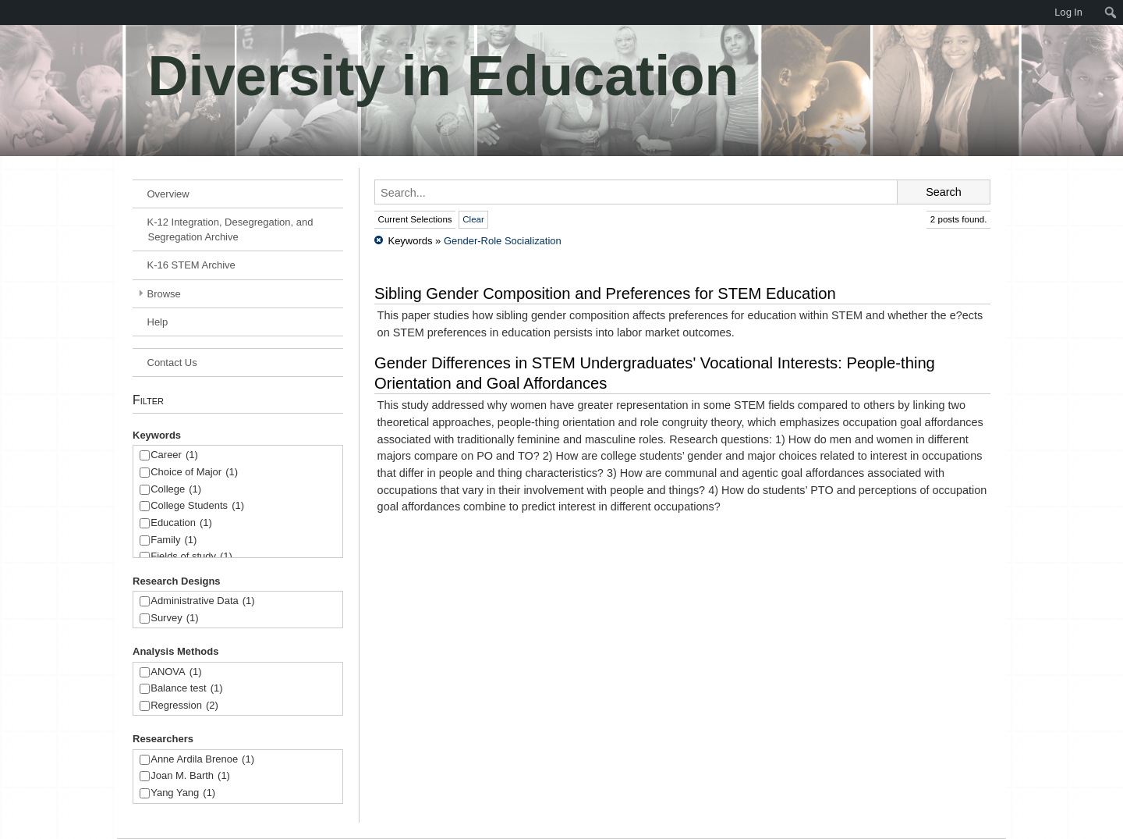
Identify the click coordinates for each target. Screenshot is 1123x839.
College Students (197, 506)
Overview (168, 194)
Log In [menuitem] (1068, 12)
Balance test (186, 688)
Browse (164, 294)
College (176, 489)
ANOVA (176, 672)
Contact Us (172, 362)
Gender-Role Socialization (503, 241)
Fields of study (191, 556)
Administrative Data (202, 601)
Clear (473, 219)
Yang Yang (183, 793)
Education (181, 523)
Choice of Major (194, 472)
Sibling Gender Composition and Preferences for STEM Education (605, 293)
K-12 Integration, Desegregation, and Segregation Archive (230, 229)
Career (174, 455)
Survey (174, 618)
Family (174, 540)
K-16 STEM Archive (191, 265)
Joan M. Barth (190, 776)
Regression (184, 706)
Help (157, 322)
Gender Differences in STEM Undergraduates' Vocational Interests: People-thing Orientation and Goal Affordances (654, 373)
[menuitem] (8, 12)
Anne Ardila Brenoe (202, 759)
